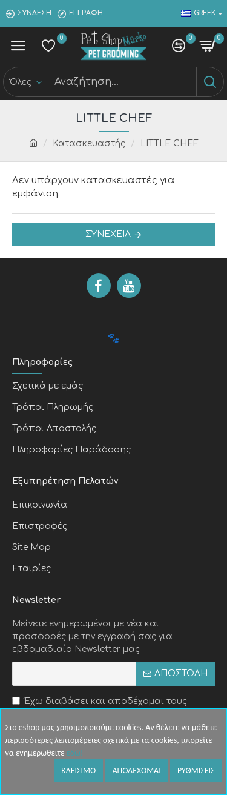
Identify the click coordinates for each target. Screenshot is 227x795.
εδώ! (74, 753)
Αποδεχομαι (136, 770)
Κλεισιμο (78, 770)
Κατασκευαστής (89, 143)
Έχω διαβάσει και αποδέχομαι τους (99, 708)
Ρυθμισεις (196, 770)
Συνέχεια (108, 234)
